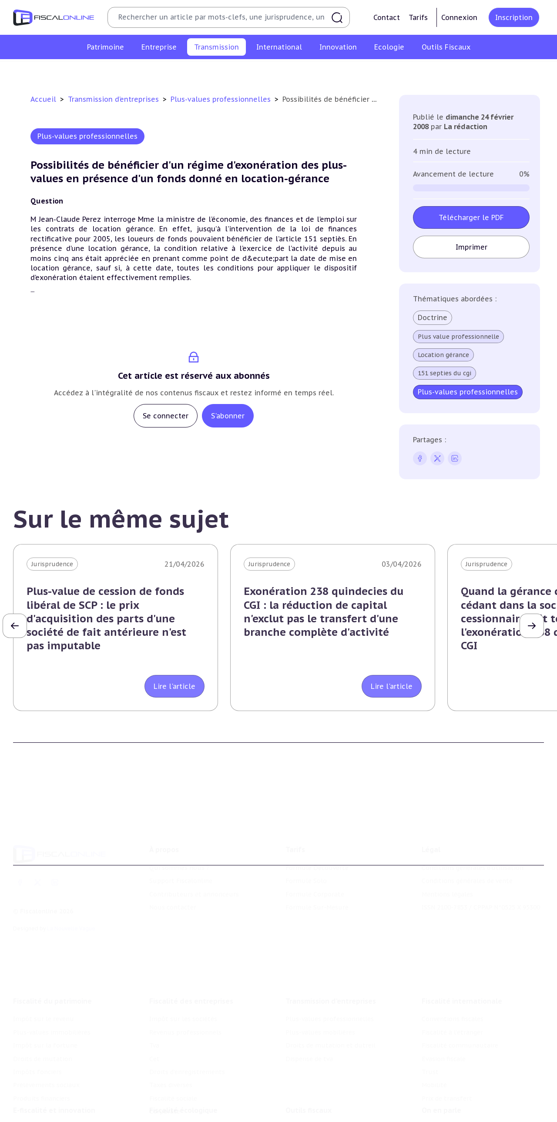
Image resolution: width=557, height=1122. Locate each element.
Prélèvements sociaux (46, 1054)
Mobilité (434, 1054)
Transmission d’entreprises (114, 99)
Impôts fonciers (37, 1040)
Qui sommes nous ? (179, 844)
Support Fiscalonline (180, 858)
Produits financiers (41, 1067)
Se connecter (165, 415)
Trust (430, 1040)
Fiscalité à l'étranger (452, 1001)
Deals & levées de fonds (458, 1116)
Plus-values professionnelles (159, 71)
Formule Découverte (317, 844)
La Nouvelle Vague (71, 905)
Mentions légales (447, 871)
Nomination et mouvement (463, 1103)
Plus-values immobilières (52, 1001)
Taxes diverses (170, 1054)
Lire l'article (174, 686)
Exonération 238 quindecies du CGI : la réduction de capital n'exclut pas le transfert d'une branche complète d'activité (323, 611)
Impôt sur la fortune (45, 1014)
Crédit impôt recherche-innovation (65, 1103)
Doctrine (432, 317)
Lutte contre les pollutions (191, 1103)
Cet (154, 1027)
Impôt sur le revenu (43, 988)
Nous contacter (172, 884)
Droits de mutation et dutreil (339, 71)
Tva (154, 1014)
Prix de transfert (447, 1067)
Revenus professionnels (185, 1001)
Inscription (514, 17)
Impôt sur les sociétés (183, 988)
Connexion (459, 17)
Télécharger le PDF (471, 217)
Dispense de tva (418, 71)
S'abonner (228, 415)
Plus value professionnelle (458, 337)
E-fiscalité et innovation (54, 1085)
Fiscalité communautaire (460, 1014)
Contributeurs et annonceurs (194, 871)
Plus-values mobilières (249, 71)
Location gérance (443, 355)
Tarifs (418, 17)
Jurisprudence (52, 564)
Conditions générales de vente (467, 858)
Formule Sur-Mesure (317, 884)
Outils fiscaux (308, 1085)
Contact (386, 17)
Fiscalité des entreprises (191, 969)
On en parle (441, 1085)
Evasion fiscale (444, 1027)
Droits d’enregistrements (187, 1040)
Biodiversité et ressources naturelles (205, 1116)
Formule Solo (306, 858)
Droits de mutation (42, 1027)
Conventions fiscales (452, 988)
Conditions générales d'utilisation (472, 844)
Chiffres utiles (307, 1103)
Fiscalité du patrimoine (52, 969)
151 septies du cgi (444, 373)
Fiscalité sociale (173, 1067)
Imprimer (471, 247)
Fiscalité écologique (183, 1085)
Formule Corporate (314, 871)
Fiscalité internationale (462, 969)
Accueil (43, 99)
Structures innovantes (47, 1116)
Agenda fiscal (305, 1116)
